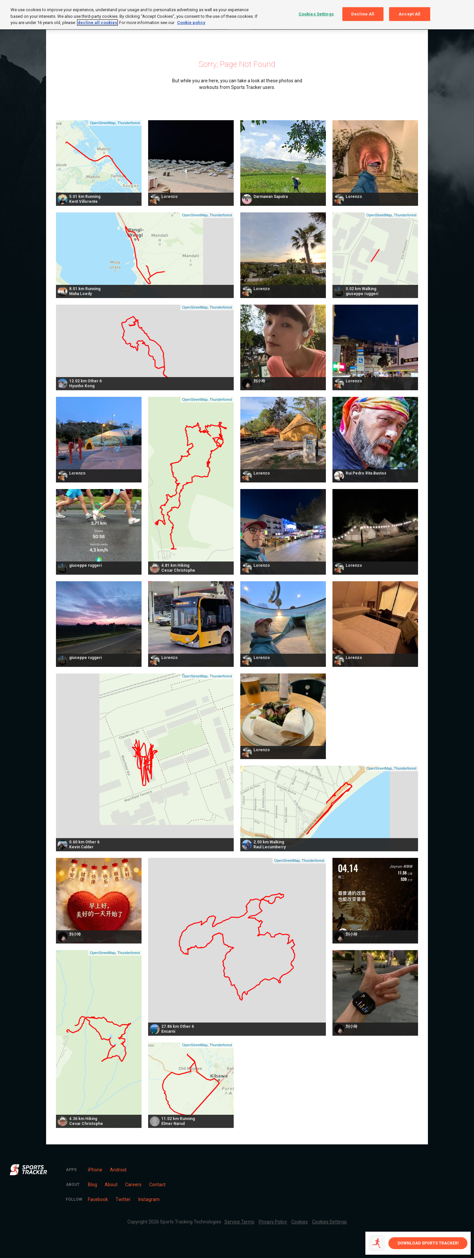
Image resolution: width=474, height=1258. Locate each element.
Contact (157, 1184)
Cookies (299, 1221)
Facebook (98, 1199)
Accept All (409, 14)
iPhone (95, 1169)
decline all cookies (97, 22)
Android (118, 1169)
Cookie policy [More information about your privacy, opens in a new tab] (191, 22)
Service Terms (239, 1221)
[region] (237, 14)
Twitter (123, 1199)
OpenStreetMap (103, 123)
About (111, 1184)
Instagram (149, 1199)
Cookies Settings (329, 1221)
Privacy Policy (273, 1221)
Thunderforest (129, 123)
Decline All (362, 14)
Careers (133, 1184)
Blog (92, 1184)
